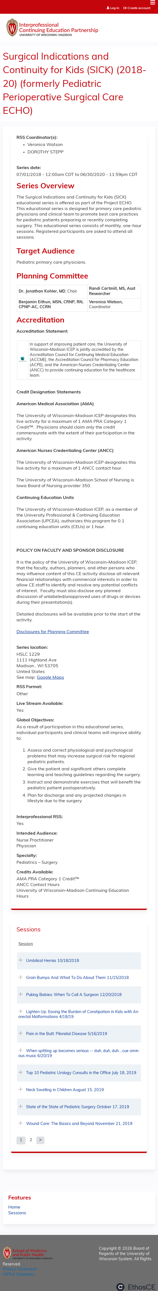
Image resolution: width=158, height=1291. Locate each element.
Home (14, 1207)
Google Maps (50, 677)
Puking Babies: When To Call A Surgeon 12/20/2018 (74, 995)
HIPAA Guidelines (19, 1275)
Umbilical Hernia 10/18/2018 (52, 961)
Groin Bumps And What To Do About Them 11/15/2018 (77, 978)
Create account (138, 8)
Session (25, 944)
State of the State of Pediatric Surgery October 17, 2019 (77, 1107)
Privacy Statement (20, 1269)
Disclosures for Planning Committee (52, 632)
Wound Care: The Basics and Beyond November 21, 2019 (79, 1124)
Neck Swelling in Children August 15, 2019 (65, 1090)
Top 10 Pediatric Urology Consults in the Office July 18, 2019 (81, 1073)
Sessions (17, 1213)
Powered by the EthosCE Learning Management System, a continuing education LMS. (135, 1287)
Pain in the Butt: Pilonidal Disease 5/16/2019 (66, 1034)
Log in (114, 8)
